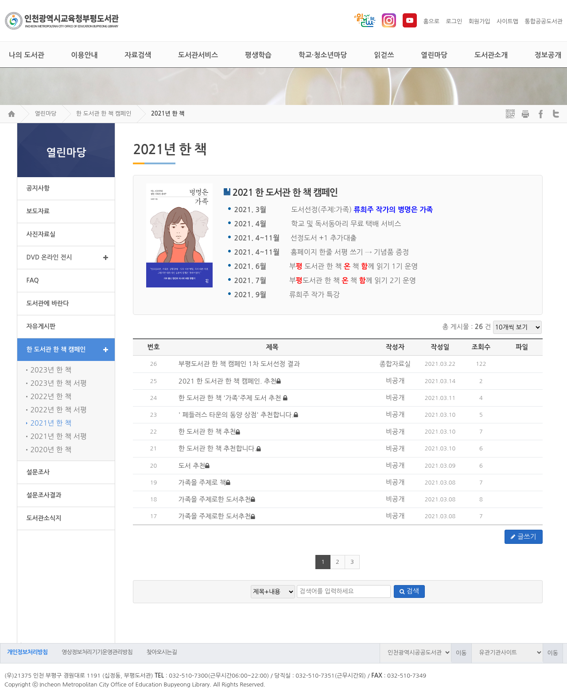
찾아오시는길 (162, 652)
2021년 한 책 (167, 113)
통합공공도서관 (543, 21)
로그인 (454, 21)
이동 (461, 653)
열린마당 (45, 113)
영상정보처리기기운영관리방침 (97, 652)
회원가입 (479, 21)
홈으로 (431, 21)
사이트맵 (507, 21)
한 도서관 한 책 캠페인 (104, 113)
